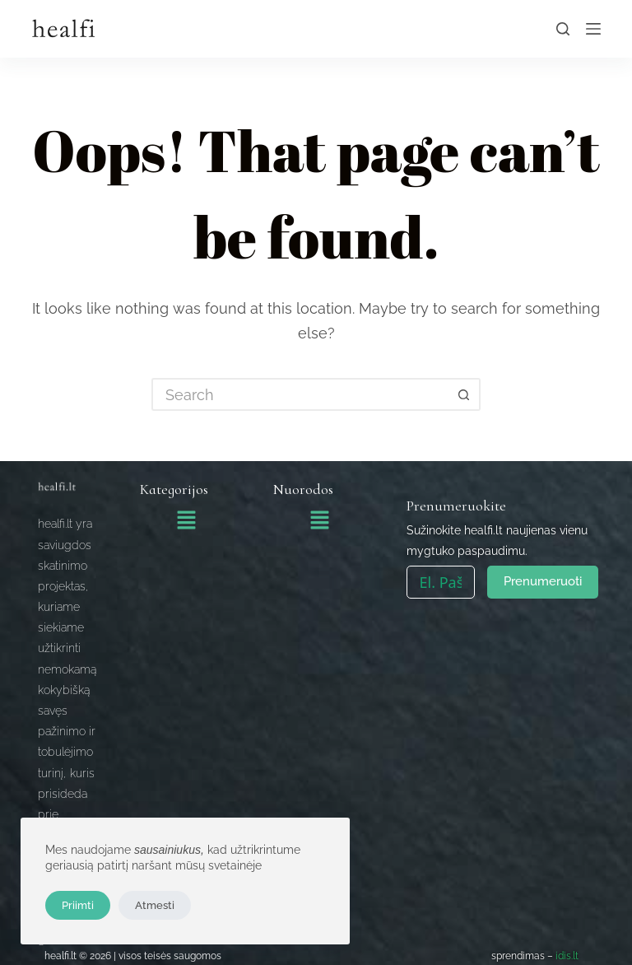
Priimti (78, 905)
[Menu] (593, 28)
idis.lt (567, 956)
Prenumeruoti (543, 581)
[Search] (562, 28)
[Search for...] (299, 394)
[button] (186, 521)
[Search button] (464, 394)
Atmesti (154, 905)
